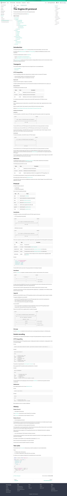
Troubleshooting (20, 486)
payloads (27, 254)
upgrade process (28, 209)
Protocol (16, 30)
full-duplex (25, 49)
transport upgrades (34, 246)
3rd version (17, 415)
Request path (20, 21)
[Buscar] (63, 2)
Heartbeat (17, 32)
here (28, 13)
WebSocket (18, 29)
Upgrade (17, 34)
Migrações (2, 14)
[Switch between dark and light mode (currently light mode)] (58, 2)
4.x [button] (45, 2)
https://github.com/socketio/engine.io (23, 56)
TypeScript (29, 54)
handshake (27, 195)
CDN (41, 486)
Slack (18, 490)
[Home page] (14, 5)
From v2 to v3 (18, 41)
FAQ (2, 17)
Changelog (53, 488)
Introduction (17, 17)
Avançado (2, 12)
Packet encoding (17, 36)
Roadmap (53, 489)
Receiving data (21, 27)
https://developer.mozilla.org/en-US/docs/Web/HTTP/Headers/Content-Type (29, 108)
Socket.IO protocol (18, 59)
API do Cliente (8, 492)
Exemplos (7, 489)
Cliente (2, 8)
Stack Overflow (20, 488)
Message (17, 35)
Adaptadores (3, 11)
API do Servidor (12, 2)
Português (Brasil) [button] (51, 2)
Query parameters (20, 22)
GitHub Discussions (20, 489)
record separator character (28, 363)
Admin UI (42, 488)
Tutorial (7, 488)
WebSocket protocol (22, 51)
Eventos (2, 9)
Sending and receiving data (22, 25)
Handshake (18, 31)
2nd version (17, 413)
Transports (16, 19)
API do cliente (18, 2)
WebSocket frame (30, 177)
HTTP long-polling (19, 20)
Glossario (2, 18)
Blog (29, 486)
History (16, 40)
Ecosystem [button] (23, 2)
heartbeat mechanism (27, 200)
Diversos (2, 15)
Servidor (2, 6)
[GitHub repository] (57, 2)
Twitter (30, 488)
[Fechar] (66, 0)
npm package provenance (37, 0)
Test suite (16, 44)
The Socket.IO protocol (5, 21)
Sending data (21, 26)
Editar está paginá (17, 475)
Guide (7, 486)
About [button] (28, 2)
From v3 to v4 (18, 42)
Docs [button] (7, 2)
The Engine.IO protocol (5, 20)
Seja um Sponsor (54, 490)
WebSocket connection (29, 160)
